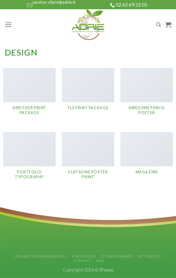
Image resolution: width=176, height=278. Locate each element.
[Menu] (8, 24)
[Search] (158, 25)
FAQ (100, 260)
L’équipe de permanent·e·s (41, 256)
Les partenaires (116, 256)
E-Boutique (84, 256)
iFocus (106, 269)
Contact (82, 260)
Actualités (149, 256)
